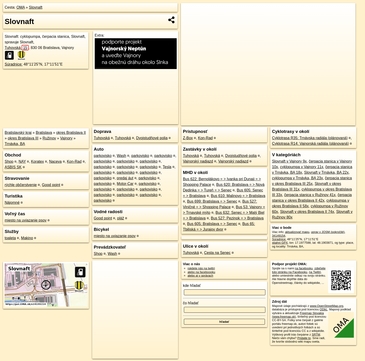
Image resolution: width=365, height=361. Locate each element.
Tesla (167, 167)
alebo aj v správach (200, 275)
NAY (22, 161)
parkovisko (103, 156)
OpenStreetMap (278, 122)
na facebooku (304, 268)
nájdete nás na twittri (201, 268)
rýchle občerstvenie (21, 185)
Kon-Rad (74, 161)
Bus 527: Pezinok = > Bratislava (237, 218)
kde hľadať (192, 286)
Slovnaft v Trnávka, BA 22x (326, 172)
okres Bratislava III (23, 138)
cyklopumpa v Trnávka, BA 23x (297, 178)
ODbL (323, 309)
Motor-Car (125, 184)
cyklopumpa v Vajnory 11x (301, 167)
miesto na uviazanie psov (26, 220)
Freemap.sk (302, 122)
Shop (9, 161)
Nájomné (12, 203)
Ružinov (49, 138)
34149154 (278, 235)
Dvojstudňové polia (152, 138)
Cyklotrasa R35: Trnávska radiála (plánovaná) (310, 138)
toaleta (10, 238)
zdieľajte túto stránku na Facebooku (298, 270)
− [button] (188, 18)
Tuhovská (17, 47)
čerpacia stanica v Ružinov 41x (310, 195)
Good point (51, 185)
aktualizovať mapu (297, 232)
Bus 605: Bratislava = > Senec (212, 224)
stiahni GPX (280, 242)
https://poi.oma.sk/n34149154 (335, 122)
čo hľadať (191, 303)
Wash (121, 156)
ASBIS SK (13, 167)
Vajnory (66, 138)
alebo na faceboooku (201, 272)
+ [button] (188, 10)
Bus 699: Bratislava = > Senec (212, 201)
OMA (21, 7)
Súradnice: (14, 64)
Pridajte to (304, 338)
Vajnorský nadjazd (198, 161)
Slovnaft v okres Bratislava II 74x (307, 212)
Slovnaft (35, 7)
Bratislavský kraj (18, 133)
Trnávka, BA (15, 144)
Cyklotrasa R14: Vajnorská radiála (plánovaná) (310, 144)
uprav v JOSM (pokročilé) (328, 232)
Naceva (55, 161)
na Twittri (315, 272)
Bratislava (44, 133)
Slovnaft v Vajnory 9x (289, 161)
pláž (120, 218)
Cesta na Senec (217, 253)
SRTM (316, 334)
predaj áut (125, 178)
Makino (27, 238)
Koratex (37, 161)
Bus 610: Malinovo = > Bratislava (238, 196)
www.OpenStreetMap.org (326, 306)
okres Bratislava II (71, 133)
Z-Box (188, 138)
